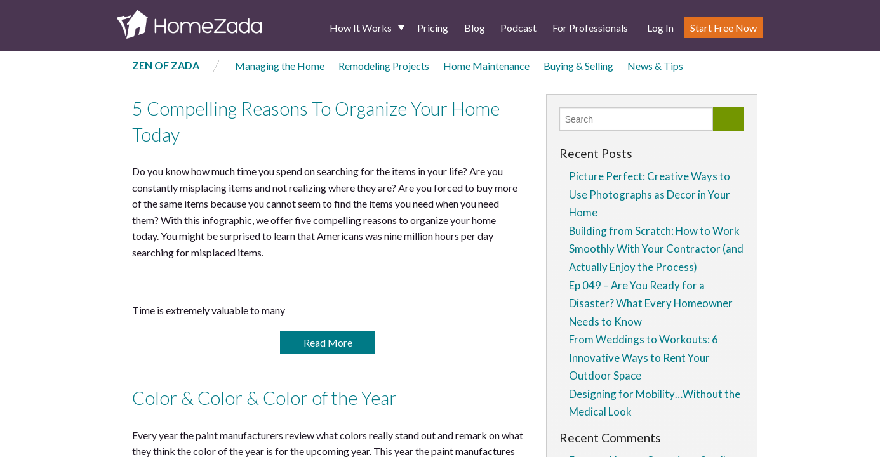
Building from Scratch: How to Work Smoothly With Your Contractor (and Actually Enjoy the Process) (656, 249)
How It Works (361, 28)
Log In (660, 28)
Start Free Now (723, 28)
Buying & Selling (578, 66)
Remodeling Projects (383, 66)
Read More (327, 342)
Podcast (518, 28)
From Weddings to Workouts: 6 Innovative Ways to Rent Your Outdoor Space (643, 357)
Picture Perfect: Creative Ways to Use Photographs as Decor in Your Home (649, 194)
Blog (474, 28)
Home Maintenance (486, 66)
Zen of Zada (165, 65)
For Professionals (590, 28)
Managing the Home (279, 66)
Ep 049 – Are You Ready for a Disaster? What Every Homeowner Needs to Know (651, 303)
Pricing (432, 28)
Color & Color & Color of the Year (264, 398)
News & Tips (655, 66)
